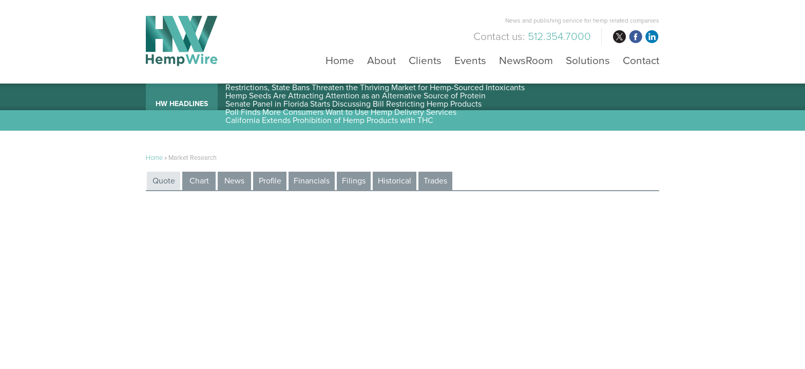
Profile (270, 181)
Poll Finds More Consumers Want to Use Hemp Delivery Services (340, 112)
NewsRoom (526, 60)
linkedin (652, 37)
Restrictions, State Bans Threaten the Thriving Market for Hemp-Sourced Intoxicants (375, 88)
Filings (354, 181)
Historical (394, 181)
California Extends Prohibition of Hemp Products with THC (329, 120)
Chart (199, 181)
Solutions (588, 60)
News (234, 181)
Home (339, 60)
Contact (641, 60)
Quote (163, 181)
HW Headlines (182, 103)
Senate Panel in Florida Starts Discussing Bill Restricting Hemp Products (353, 104)
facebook (635, 37)
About (381, 60)
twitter (619, 37)
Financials (312, 181)
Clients (425, 60)
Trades (435, 181)
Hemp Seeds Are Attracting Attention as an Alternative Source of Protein (355, 96)
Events (470, 60)
